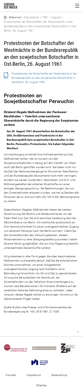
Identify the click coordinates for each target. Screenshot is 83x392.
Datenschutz (59, 375)
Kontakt (11, 375)
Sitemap (41, 385)
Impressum (34, 375)
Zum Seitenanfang (77, 332)
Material (14, 17)
